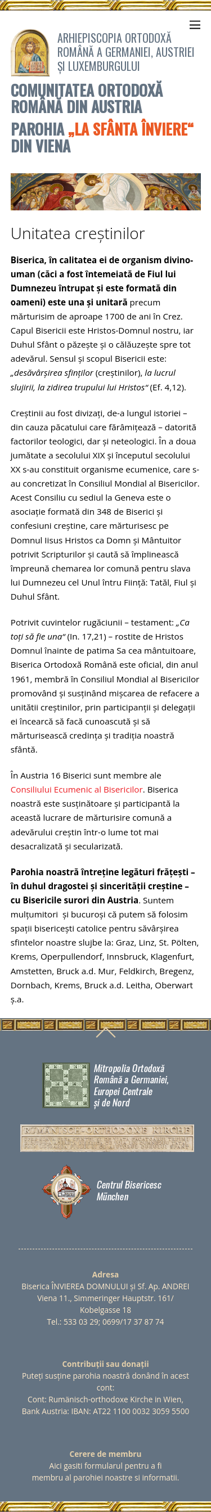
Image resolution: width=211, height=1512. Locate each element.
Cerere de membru (106, 1453)
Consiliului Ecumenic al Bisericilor (77, 789)
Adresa (105, 1274)
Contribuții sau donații (105, 1363)
